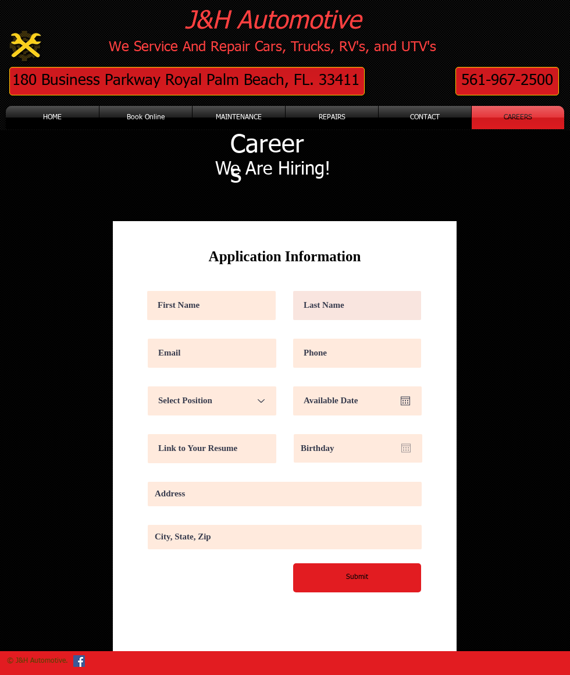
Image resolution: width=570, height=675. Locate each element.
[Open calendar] (405, 401)
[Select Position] (212, 400)
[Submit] (357, 577)
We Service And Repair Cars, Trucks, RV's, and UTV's (272, 47)
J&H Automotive (273, 21)
